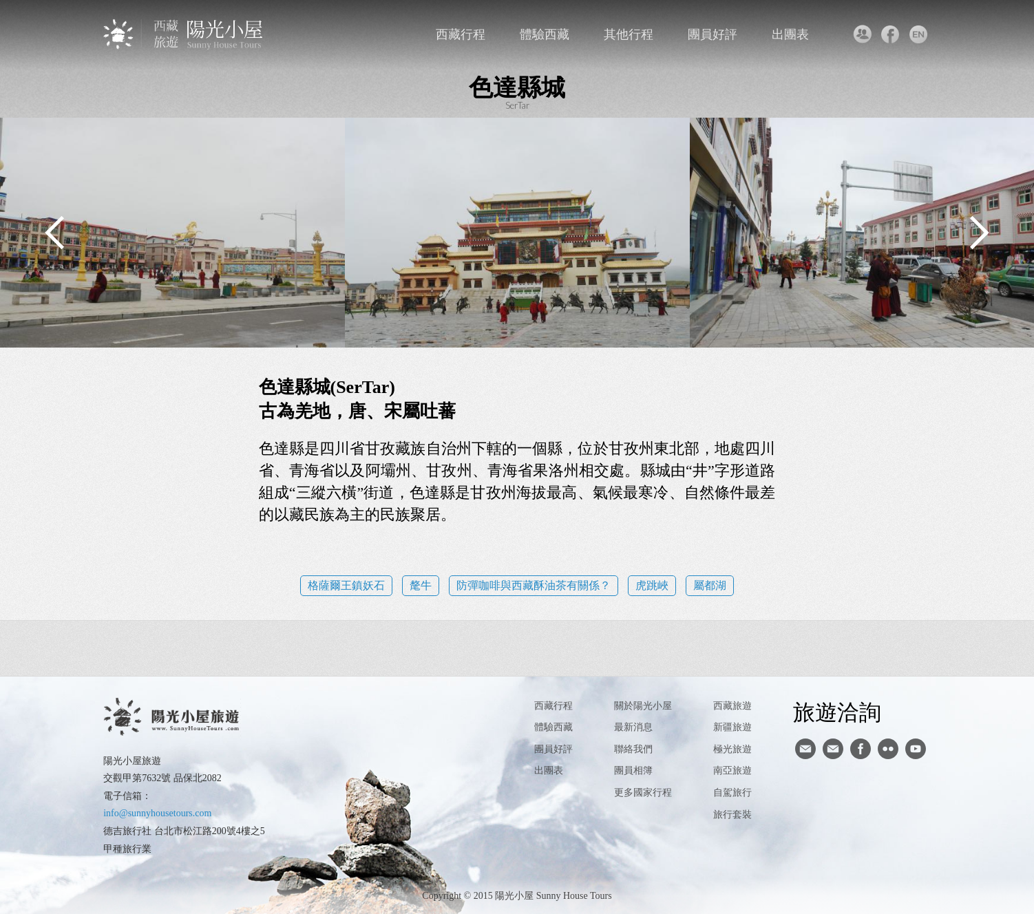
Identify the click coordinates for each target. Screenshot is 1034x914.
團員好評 (712, 34)
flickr (888, 748)
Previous (55, 232)
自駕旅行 (732, 792)
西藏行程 (460, 34)
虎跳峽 (651, 585)
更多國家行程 (643, 792)
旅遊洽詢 (837, 712)
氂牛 (421, 585)
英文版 (919, 34)
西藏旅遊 (732, 706)
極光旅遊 (732, 749)
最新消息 (633, 727)
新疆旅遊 (732, 727)
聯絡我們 (862, 34)
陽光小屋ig (833, 748)
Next (979, 232)
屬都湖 (709, 585)
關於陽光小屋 (643, 706)
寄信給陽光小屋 (805, 748)
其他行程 (628, 34)
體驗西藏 (544, 34)
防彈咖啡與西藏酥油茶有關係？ (533, 585)
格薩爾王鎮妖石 (346, 585)
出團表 (790, 34)
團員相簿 (633, 770)
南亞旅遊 (732, 770)
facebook (890, 34)
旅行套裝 (732, 814)
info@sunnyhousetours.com (157, 813)
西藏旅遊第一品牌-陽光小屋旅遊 (184, 34)
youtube (915, 748)
